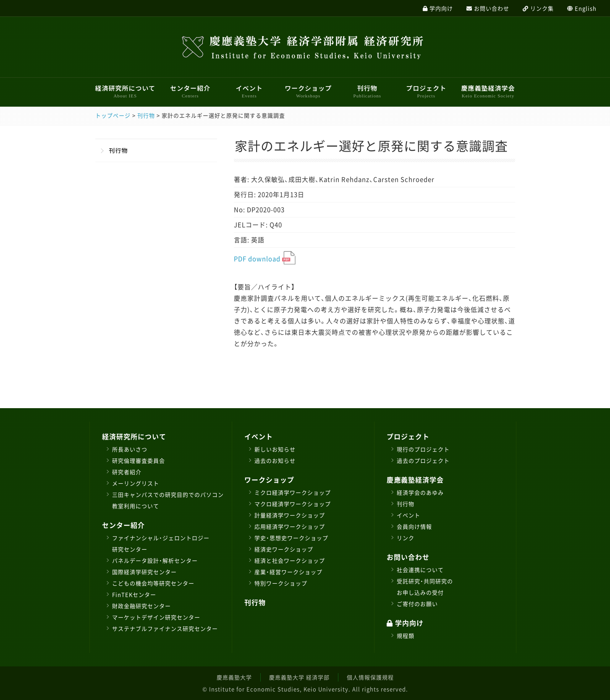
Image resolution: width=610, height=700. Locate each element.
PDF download (265, 258)
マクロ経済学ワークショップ (292, 504)
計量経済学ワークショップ (289, 515)
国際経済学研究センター (144, 572)
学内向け (405, 623)
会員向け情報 (414, 526)
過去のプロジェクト (423, 460)
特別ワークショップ (280, 583)
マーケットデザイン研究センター (156, 617)
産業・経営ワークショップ (288, 572)
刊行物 (367, 91)
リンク (405, 538)
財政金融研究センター (141, 606)
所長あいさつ (129, 449)
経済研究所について (125, 91)
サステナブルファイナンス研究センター (165, 628)
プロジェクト (426, 91)
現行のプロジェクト (423, 449)
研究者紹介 (126, 472)
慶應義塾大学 (234, 677)
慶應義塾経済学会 (488, 91)
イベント (249, 91)
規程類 (405, 636)
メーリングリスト (135, 483)
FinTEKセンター (134, 594)
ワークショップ (308, 91)
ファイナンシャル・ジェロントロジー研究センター (160, 543)
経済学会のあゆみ (420, 492)
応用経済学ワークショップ (289, 526)
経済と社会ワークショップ (289, 560)
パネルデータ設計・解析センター (155, 560)
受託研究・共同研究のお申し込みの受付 (425, 586)
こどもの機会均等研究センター (153, 583)
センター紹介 (190, 91)
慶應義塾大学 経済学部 (299, 677)
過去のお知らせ (275, 460)
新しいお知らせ (275, 449)
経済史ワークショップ (283, 549)
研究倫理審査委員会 (138, 460)
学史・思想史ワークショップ (291, 538)
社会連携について (420, 570)
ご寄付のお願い (417, 604)
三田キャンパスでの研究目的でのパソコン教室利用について (168, 500)
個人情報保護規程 (370, 677)
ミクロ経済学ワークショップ (292, 492)
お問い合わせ (408, 557)
